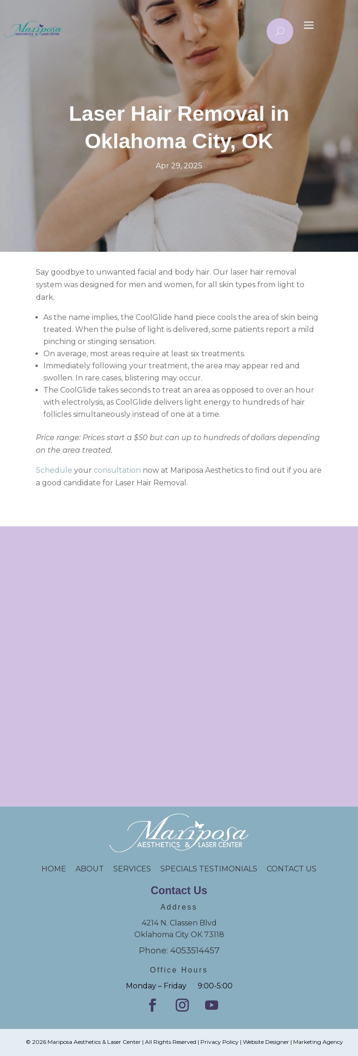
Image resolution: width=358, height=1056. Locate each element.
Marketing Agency (318, 1041)
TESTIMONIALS (233, 868)
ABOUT (90, 868)
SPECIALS (179, 868)
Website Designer (266, 1041)
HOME (58, 868)
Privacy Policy (219, 1041)
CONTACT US (292, 868)
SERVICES (132, 868)
